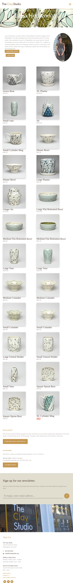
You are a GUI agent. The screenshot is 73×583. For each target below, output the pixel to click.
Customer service (10, 464)
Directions (6, 573)
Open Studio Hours (9, 577)
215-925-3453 (8, 551)
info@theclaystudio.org (11, 553)
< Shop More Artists (12, 51)
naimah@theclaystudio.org (11, 460)
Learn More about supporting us (15, 441)
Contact (5, 575)
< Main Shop (10, 55)
